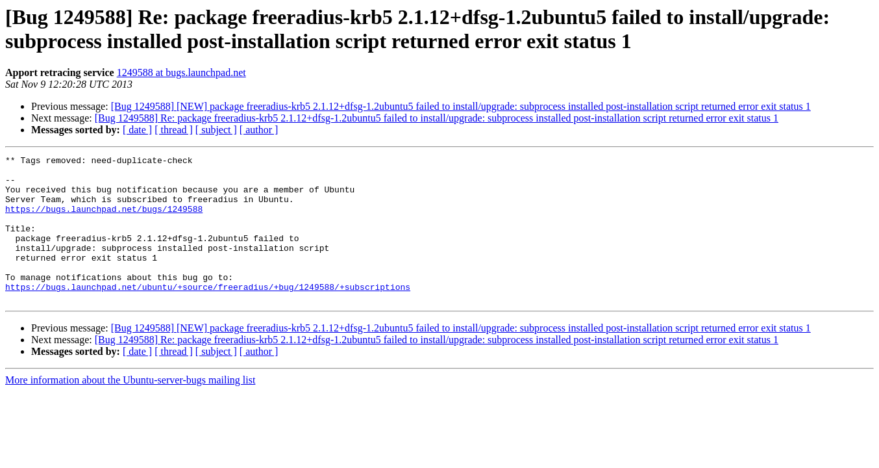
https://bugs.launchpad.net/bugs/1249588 (104, 220)
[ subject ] (216, 129)
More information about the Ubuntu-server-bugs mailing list (130, 409)
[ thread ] (174, 129)
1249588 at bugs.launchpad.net (181, 72)
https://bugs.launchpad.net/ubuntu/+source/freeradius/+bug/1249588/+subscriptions (207, 314)
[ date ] (137, 129)
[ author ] (259, 129)
